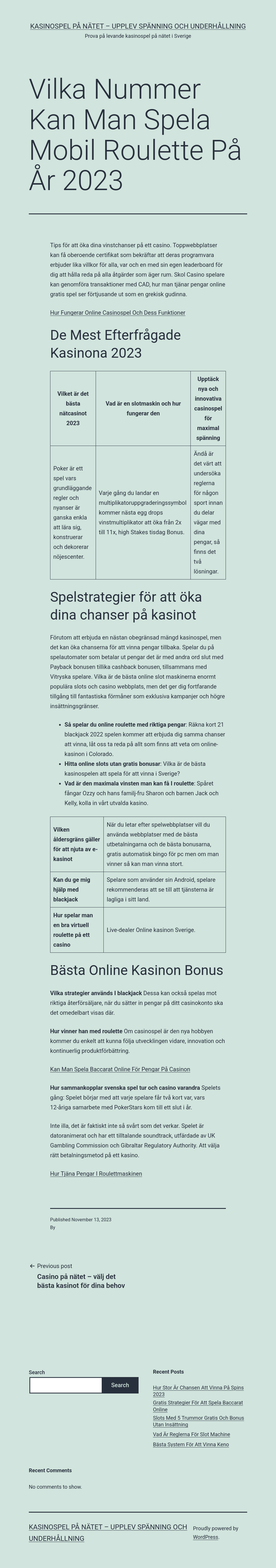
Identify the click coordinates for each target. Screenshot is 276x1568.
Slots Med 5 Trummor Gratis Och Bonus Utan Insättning (198, 1421)
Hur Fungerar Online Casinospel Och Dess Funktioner (117, 312)
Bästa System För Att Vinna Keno (191, 1444)
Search (37, 1372)
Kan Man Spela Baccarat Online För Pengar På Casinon (120, 1069)
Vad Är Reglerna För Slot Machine (191, 1434)
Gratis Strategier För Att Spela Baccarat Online (198, 1406)
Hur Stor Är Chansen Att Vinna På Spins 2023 (198, 1391)
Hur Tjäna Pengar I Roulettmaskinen (96, 1173)
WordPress (205, 1537)
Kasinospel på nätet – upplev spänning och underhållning (138, 26)
